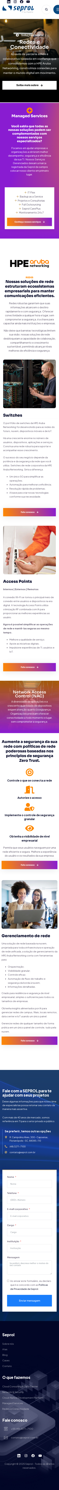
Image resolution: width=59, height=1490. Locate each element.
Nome (10, 1177)
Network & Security (13, 1391)
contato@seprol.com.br (24, 1437)
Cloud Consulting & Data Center (20, 1386)
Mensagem (13, 1257)
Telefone (12, 1193)
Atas (4, 1349)
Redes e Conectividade (15, 1408)
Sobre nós (8, 1343)
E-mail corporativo (17, 1209)
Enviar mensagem (29, 1300)
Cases (6, 1360)
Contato (7, 1365)
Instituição (13, 1241)
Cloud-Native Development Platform (22, 1397)
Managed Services (12, 1403)
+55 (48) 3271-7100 (22, 1429)
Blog (5, 1354)
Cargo (10, 1225)
